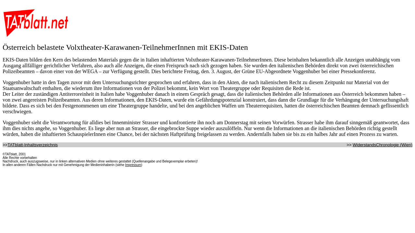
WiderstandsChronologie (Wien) (382, 144)
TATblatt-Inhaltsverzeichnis (32, 144)
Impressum (133, 165)
